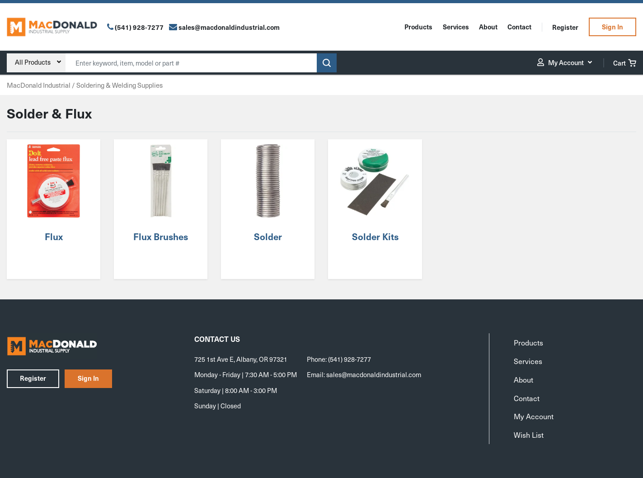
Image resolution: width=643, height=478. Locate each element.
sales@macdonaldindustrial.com (373, 374)
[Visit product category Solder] (268, 209)
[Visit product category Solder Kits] (375, 209)
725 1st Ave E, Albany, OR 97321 (240, 359)
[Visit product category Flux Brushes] (160, 209)
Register (565, 27)
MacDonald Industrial (38, 85)
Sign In (612, 26)
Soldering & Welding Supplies (119, 85)
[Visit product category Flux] (53, 209)
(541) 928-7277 (139, 27)
